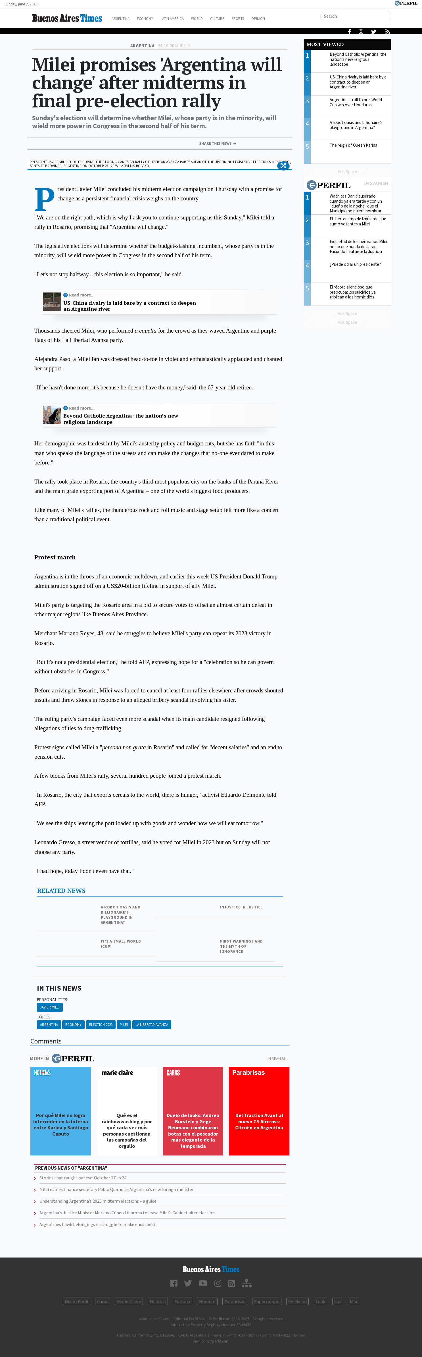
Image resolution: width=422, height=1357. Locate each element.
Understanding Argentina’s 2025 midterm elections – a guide (97, 1201)
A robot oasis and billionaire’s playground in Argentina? (121, 914)
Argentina (126, 18)
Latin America (184, 18)
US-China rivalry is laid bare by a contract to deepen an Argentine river (129, 306)
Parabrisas (234, 1301)
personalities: (52, 1000)
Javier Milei (50, 1007)
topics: (44, 1017)
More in (62, 1058)
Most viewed (325, 44)
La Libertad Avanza (151, 1024)
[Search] (356, 16)
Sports (259, 18)
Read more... (82, 295)
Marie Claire (129, 1301)
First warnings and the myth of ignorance (241, 946)
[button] (283, 166)
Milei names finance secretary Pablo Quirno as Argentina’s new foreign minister (116, 1189)
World (213, 18)
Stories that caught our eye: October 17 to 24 (82, 1177)
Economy (154, 18)
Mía (353, 1301)
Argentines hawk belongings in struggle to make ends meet (97, 1224)
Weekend (297, 1301)
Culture (235, 18)
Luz (337, 1301)
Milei (124, 1024)
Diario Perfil (76, 1301)
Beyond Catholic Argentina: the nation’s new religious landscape (120, 419)
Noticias (158, 1301)
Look (320, 1301)
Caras (102, 1301)
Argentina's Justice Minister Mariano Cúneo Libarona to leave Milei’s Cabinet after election (127, 1212)
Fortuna (182, 1301)
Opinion (282, 18)
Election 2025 (100, 1024)
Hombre (207, 1301)
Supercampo (266, 1301)
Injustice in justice (241, 907)
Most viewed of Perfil (347, 186)
